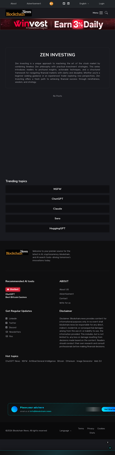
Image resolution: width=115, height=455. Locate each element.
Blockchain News (21, 430)
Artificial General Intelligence (42, 361)
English (83, 3)
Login (101, 3)
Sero (57, 218)
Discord (11, 327)
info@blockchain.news (40, 411)
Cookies (101, 428)
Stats (92, 433)
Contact (64, 298)
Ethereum (70, 361)
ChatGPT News (13, 361)
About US (64, 289)
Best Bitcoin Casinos (16, 297)
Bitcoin (60, 361)
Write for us (65, 303)
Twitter (11, 323)
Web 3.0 (98, 361)
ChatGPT (57, 199)
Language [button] (65, 430)
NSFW (57, 189)
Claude (57, 208)
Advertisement (34, 3)
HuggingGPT (57, 228)
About (14, 3)
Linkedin (11, 318)
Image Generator (84, 361)
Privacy (90, 428)
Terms (81, 428)
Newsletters (13, 332)
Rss (9, 336)
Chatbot (12, 289)
